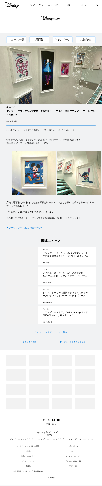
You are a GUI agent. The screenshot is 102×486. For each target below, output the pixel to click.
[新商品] (39, 39)
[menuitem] (36, 5)
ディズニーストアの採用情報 (73, 342)
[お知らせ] (86, 39)
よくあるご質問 (29, 342)
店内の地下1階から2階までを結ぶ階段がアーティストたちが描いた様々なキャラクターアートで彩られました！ (50, 204)
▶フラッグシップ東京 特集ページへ (24, 227)
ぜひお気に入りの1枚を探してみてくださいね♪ (29, 212)
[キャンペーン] (63, 39)
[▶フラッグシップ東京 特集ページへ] (51, 228)
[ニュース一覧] (16, 39)
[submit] (97, 5)
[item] (52, 5)
